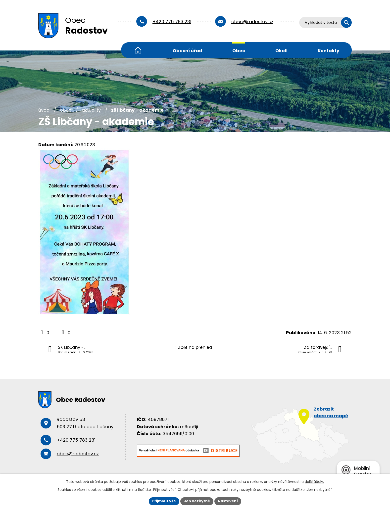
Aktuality (91, 110)
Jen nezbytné (197, 501)
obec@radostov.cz (252, 21)
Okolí (281, 50)
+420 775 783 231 (171, 21)
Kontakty (328, 50)
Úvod (138, 50)
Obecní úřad (187, 50)
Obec (238, 50)
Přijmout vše (164, 501)
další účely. (314, 481)
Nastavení (228, 501)
